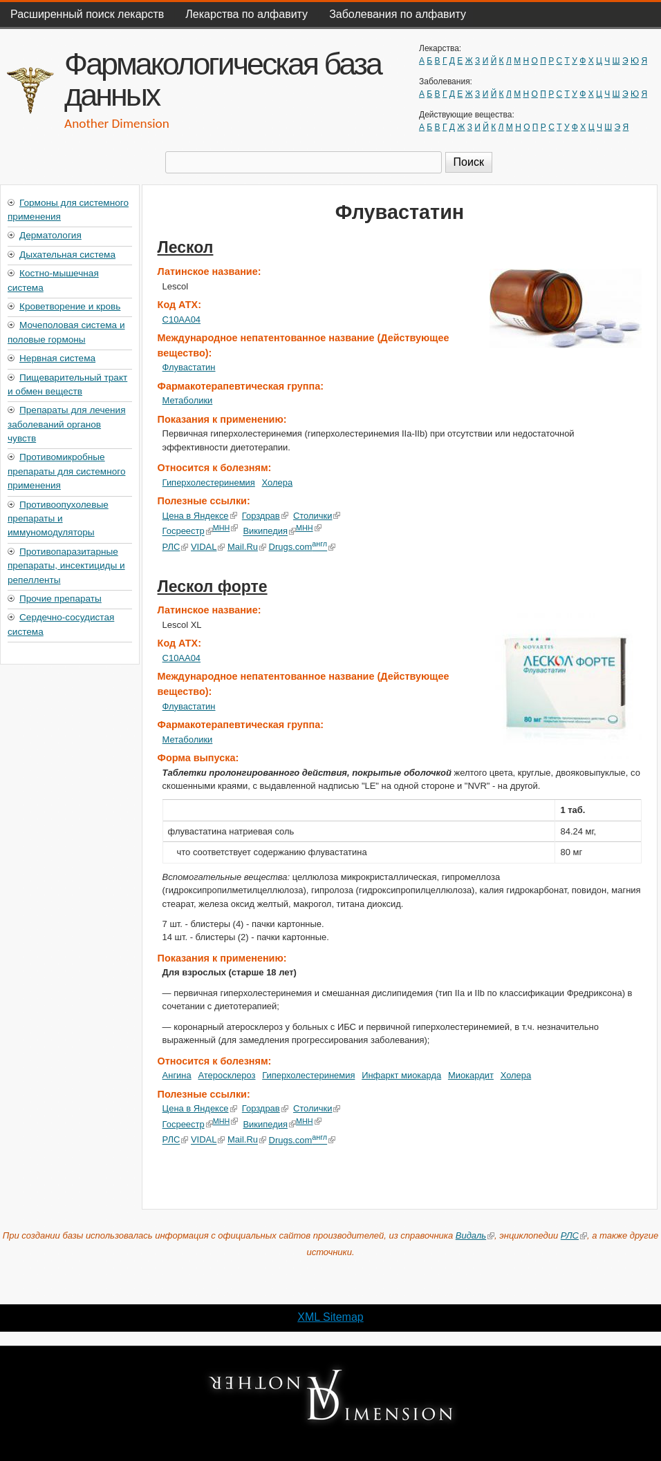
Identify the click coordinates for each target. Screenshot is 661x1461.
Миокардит (471, 1075)
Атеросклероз (226, 1075)
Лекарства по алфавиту (246, 14)
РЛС (175, 547)
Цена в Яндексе (199, 515)
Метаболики (187, 400)
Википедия (269, 531)
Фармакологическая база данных (222, 79)
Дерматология (50, 235)
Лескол (186, 247)
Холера (277, 482)
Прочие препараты (60, 598)
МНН (226, 528)
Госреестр (187, 531)
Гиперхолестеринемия (208, 482)
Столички (317, 515)
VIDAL (208, 547)
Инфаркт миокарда (401, 1075)
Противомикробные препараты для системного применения (66, 471)
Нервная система (57, 358)
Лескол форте (213, 586)
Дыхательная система (67, 254)
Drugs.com (301, 547)
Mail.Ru (246, 547)
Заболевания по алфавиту (397, 14)
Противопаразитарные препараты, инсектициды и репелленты (66, 565)
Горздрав (265, 515)
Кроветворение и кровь (69, 306)
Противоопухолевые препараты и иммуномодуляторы (58, 518)
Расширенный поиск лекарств (87, 14)
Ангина (177, 1075)
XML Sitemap (330, 1317)
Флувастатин (189, 367)
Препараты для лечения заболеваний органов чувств (67, 424)
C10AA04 (181, 319)
